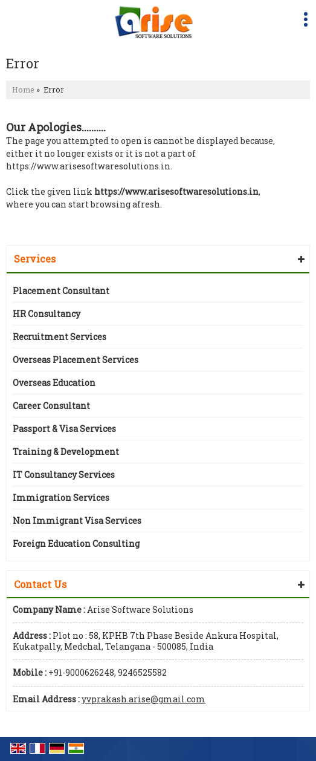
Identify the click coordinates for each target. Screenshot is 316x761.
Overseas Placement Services (75, 359)
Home (23, 89)
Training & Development (66, 451)
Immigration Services (61, 497)
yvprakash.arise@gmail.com (143, 699)
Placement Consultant (61, 290)
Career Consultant (51, 405)
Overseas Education (54, 382)
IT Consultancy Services (64, 474)
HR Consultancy (46, 313)
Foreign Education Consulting (76, 543)
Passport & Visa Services (64, 428)
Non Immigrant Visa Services (77, 520)
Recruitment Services (59, 336)
